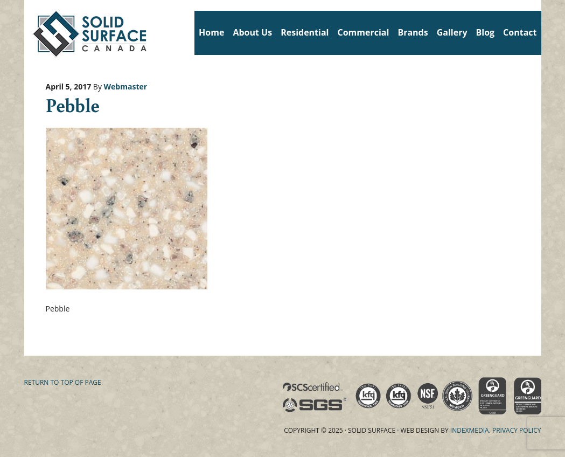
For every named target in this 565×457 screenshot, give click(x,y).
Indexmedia (469, 430)
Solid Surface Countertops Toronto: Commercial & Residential (28, 32)
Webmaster (126, 86)
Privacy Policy (516, 430)
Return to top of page (62, 382)
